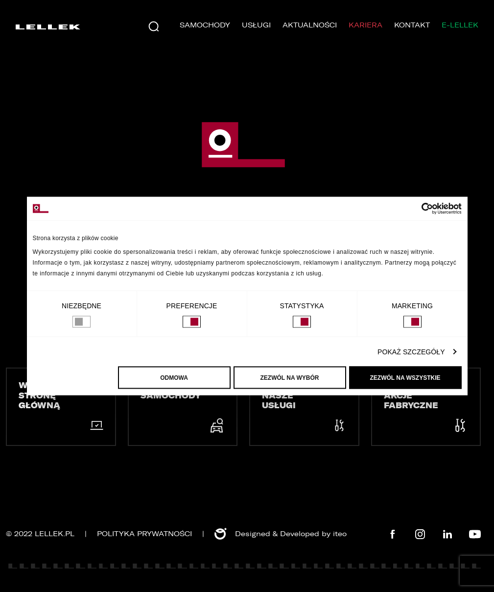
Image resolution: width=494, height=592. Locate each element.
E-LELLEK (460, 25)
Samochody (205, 25)
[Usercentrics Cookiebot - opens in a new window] (419, 209)
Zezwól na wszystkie (405, 377)
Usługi (256, 25)
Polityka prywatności (144, 534)
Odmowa (174, 377)
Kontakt (412, 25)
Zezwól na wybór (289, 377)
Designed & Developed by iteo (280, 534)
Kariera (365, 25)
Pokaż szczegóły (411, 352)
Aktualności (309, 25)
